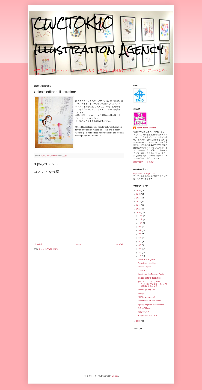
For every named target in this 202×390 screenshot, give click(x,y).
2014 (138, 198)
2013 (138, 201)
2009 (138, 321)
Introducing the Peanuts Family (151, 274)
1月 (140, 256)
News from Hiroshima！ (148, 263)
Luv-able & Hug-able (146, 259)
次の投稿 (38, 244)
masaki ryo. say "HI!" (147, 290)
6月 (140, 238)
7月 (140, 234)
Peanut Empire (144, 267)
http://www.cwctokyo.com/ (144, 173)
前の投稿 (119, 244)
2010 (138, 213)
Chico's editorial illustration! (149, 278)
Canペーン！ (143, 270)
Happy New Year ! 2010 (148, 315)
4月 (140, 245)
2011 (138, 209)
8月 (140, 230)
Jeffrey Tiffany (144, 308)
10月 (141, 223)
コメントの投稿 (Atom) (48, 249)
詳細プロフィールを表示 (143, 162)
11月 (141, 219)
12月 (141, 216)
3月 (140, 249)
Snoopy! (141, 293)
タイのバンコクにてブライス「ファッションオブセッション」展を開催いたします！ (152, 283)
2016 (138, 190)
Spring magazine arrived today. (151, 304)
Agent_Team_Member (146, 128)
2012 (138, 205)
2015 (138, 194)
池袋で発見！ (143, 312)
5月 (140, 241)
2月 (140, 253)
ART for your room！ (146, 297)
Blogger (115, 376)
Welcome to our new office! (149, 301)
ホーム (79, 244)
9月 (140, 227)
